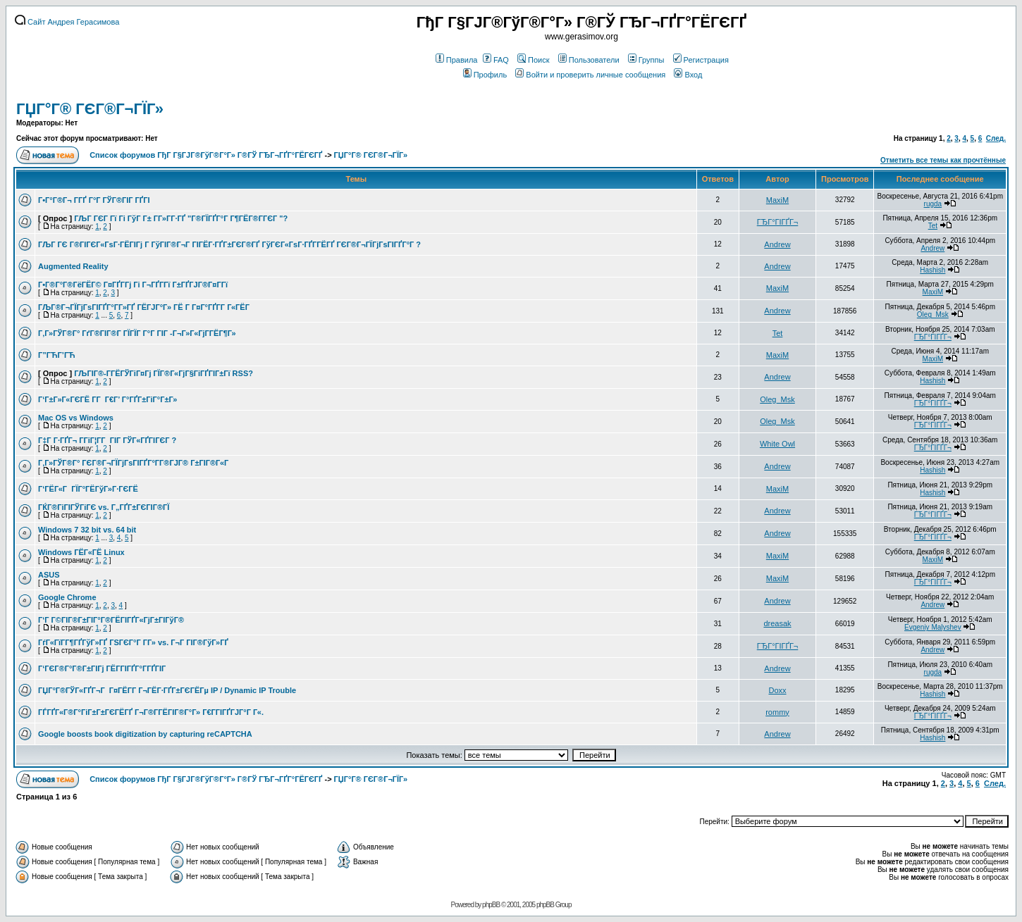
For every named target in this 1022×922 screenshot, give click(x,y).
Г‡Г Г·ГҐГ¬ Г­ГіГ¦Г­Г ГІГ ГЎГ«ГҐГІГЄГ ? (107, 440)
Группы (646, 60)
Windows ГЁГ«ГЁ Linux (81, 552)
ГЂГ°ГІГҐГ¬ (778, 222)
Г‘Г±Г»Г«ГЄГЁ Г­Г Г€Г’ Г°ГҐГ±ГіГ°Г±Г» (107, 399)
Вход (688, 74)
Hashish (932, 270)
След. (996, 138)
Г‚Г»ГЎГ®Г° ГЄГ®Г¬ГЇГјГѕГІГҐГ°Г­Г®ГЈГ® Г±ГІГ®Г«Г (134, 463)
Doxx (777, 690)
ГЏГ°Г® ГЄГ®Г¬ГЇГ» (90, 109)
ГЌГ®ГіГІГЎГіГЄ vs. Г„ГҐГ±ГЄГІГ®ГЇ (103, 507)
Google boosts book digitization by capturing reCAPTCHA (145, 734)
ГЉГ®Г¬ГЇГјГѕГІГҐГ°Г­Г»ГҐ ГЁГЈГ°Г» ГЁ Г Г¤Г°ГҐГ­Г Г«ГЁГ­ (144, 307)
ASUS (49, 575)
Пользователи (589, 60)
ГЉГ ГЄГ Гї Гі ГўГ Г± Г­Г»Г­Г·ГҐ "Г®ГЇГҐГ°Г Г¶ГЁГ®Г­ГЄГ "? (181, 218)
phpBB (491, 905)
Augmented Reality (73, 266)
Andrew (777, 244)
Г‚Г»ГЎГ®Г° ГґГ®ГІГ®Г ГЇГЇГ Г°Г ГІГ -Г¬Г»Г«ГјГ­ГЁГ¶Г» (137, 333)
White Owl (777, 444)
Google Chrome (67, 597)
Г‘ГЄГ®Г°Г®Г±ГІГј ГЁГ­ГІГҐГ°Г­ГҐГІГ (103, 668)
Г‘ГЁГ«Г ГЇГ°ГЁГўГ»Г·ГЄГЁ (88, 489)
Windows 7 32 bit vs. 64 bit (87, 529)
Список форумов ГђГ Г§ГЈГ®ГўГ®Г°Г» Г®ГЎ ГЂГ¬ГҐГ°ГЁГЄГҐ (206, 155)
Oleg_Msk (933, 314)
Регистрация (701, 60)
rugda (933, 204)
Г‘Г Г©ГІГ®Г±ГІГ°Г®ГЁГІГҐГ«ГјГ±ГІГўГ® (111, 620)
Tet (932, 226)
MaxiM (777, 200)
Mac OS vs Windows (75, 417)
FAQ (496, 60)
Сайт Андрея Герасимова (67, 22)
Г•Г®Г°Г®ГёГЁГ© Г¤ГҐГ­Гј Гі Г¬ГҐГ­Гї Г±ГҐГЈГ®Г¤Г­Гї (133, 284)
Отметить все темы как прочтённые (943, 160)
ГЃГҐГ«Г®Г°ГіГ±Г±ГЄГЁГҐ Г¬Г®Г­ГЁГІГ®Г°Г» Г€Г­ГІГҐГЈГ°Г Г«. (151, 712)
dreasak (777, 623)
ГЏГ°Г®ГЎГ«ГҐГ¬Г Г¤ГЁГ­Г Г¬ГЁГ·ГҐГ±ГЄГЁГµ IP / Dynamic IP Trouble (167, 690)
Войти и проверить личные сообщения (590, 74)
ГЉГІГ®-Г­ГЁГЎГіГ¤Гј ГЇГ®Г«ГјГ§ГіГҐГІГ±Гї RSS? (163, 373)
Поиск (533, 60)
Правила (457, 60)
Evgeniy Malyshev (932, 627)
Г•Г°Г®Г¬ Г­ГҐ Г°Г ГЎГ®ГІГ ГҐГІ (93, 200)
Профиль (485, 74)
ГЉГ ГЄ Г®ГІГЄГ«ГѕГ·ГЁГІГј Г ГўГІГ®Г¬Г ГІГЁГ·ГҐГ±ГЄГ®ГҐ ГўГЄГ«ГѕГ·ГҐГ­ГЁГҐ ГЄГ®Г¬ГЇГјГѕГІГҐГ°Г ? (229, 244)
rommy (777, 712)
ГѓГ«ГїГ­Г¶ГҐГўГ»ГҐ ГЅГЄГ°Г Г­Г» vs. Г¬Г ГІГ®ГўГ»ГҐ (133, 642)
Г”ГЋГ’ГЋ (56, 355)
